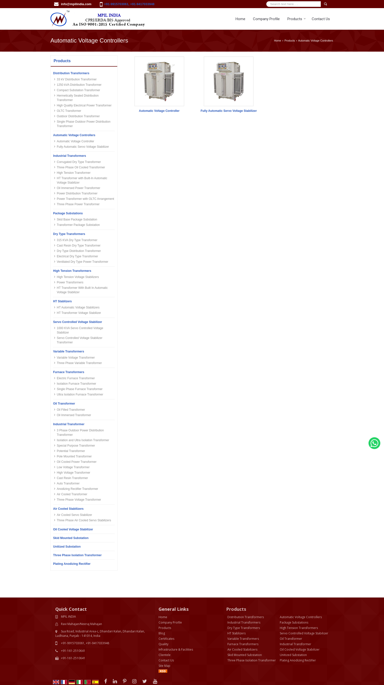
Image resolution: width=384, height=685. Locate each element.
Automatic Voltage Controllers (74, 135)
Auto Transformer (68, 483)
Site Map (164, 644)
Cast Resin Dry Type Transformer (79, 245)
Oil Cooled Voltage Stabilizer (73, 529)
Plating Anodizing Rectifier (71, 564)
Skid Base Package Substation (77, 219)
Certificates (166, 617)
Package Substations (68, 213)
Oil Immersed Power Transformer (78, 188)
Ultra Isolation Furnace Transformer (80, 394)
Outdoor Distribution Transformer (78, 116)
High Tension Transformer (73, 173)
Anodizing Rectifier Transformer (77, 489)
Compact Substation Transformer (78, 90)
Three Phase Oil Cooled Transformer (81, 167)
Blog (162, 611)
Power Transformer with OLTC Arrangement (85, 199)
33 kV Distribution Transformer (77, 79)
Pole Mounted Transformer (74, 456)
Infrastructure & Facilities (176, 628)
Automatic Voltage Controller (75, 141)
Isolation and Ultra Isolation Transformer (83, 440)
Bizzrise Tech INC (102, 677)
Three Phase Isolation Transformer (77, 555)
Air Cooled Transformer (72, 494)
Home (240, 19)
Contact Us (321, 19)
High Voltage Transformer (73, 472)
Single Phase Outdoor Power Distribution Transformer (83, 124)
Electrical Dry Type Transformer (77, 256)
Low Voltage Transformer (73, 467)
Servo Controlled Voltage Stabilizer (77, 322)
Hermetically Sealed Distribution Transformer (78, 98)
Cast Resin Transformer (72, 478)
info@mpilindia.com (76, 4)
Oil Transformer (64, 403)
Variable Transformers (68, 351)
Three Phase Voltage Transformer (79, 499)
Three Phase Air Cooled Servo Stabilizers (84, 520)
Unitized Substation (67, 546)
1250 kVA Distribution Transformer (79, 85)
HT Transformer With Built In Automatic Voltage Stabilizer (82, 290)
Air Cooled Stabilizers (68, 508)
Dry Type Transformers (69, 234)
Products (296, 19)
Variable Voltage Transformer (76, 357)
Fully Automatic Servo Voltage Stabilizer (83, 146)
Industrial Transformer (68, 424)
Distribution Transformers (71, 73)
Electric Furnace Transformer (76, 378)
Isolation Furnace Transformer (76, 383)
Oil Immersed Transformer (74, 415)
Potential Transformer (71, 451)
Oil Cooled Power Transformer (76, 462)
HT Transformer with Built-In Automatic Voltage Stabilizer (82, 180)
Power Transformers (70, 282)
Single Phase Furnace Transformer (80, 389)
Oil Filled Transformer (71, 409)
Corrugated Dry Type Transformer (79, 162)
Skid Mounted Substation (71, 538)
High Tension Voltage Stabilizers (78, 277)
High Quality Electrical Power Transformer (84, 105)
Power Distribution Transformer (77, 193)
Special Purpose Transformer (76, 445)
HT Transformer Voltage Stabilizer (79, 313)
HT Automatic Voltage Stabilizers (78, 307)
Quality (163, 622)
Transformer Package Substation (78, 225)
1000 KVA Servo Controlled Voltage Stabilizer (80, 330)
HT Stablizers (62, 301)
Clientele (165, 633)
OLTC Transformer (69, 111)
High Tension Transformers (72, 271)
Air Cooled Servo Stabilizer (74, 515)
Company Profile (266, 19)
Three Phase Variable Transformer (79, 363)
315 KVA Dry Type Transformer (77, 240)
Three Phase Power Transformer (78, 204)
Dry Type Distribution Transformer (79, 251)
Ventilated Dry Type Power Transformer (82, 261)
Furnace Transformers (68, 372)
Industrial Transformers (69, 156)
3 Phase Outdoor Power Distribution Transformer (80, 433)
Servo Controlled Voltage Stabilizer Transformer (79, 340)
